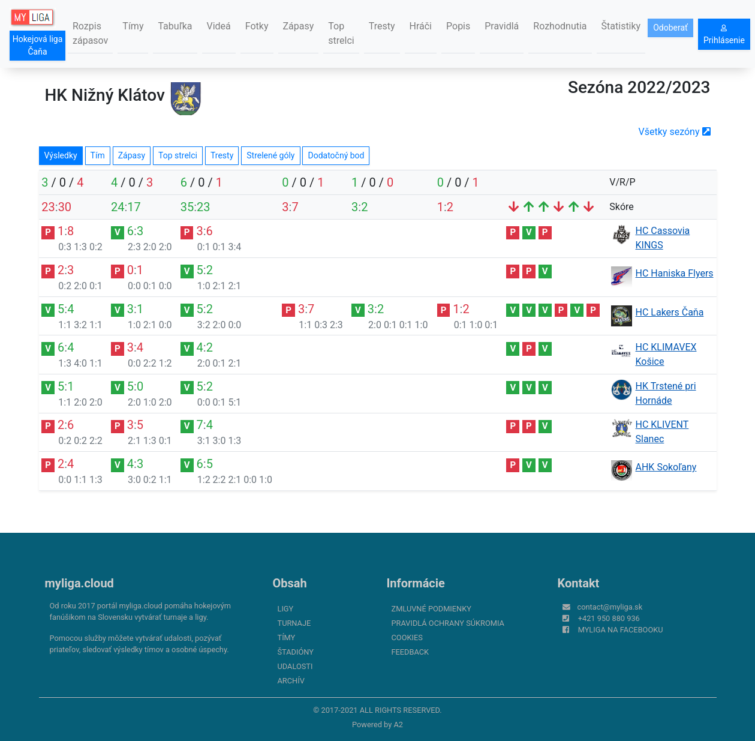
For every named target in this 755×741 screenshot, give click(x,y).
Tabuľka (175, 26)
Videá (219, 26)
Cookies (407, 637)
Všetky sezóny (675, 131)
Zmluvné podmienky (431, 608)
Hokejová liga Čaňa (38, 45)
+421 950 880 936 (609, 618)
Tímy (132, 26)
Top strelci (341, 33)
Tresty (382, 26)
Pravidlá (502, 26)
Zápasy (298, 26)
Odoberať (670, 27)
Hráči (421, 26)
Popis (458, 26)
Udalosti (295, 666)
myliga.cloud (79, 583)
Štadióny (296, 651)
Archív (291, 680)
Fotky (257, 26)
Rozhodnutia (559, 26)
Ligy (286, 608)
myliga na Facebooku (620, 629)
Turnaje (294, 623)
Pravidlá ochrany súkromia (448, 623)
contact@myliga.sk (610, 606)
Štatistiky (621, 26)
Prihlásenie (724, 35)
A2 (398, 724)
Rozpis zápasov (90, 33)
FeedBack (410, 651)
